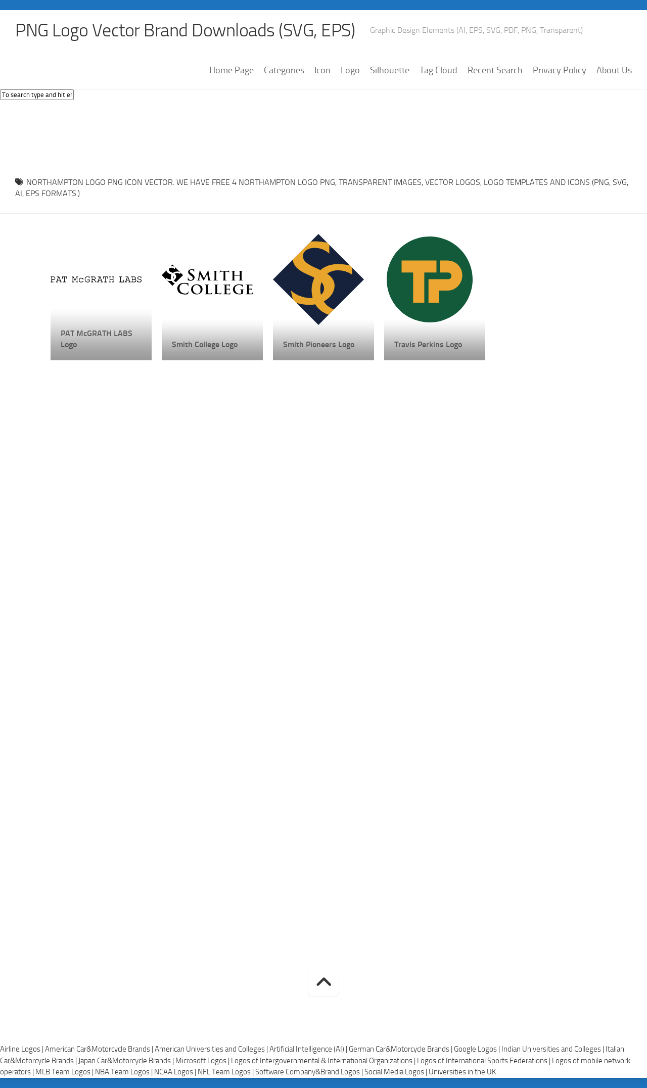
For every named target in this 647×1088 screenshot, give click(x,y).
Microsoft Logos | (203, 1060)
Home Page (231, 70)
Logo (350, 70)
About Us (614, 70)
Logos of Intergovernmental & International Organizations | (324, 1060)
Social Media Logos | (396, 1071)
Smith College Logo (205, 344)
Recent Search (495, 70)
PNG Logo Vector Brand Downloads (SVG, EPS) (185, 30)
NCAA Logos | (176, 1071)
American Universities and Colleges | (212, 1049)
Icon (322, 70)
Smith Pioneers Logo (318, 344)
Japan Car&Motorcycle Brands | (126, 1060)
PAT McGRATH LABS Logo (96, 338)
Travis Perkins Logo (428, 344)
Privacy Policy (559, 70)
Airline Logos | (22, 1049)
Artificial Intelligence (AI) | (309, 1049)
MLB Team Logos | (65, 1071)
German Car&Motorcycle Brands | (401, 1049)
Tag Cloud (438, 70)
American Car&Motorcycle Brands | (100, 1049)
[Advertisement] (323, 136)
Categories (284, 70)
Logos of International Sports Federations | (484, 1060)
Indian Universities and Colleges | (553, 1049)
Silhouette (389, 70)
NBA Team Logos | (124, 1071)
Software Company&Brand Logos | (309, 1071)
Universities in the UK (462, 1071)
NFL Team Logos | (226, 1071)
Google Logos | (477, 1049)
